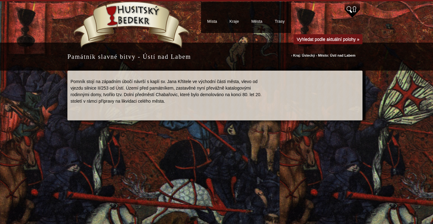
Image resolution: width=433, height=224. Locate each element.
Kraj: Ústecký (304, 55)
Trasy (280, 21)
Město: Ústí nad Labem (336, 55)
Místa (212, 21)
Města (256, 21)
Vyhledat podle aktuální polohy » (328, 39)
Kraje (234, 21)
